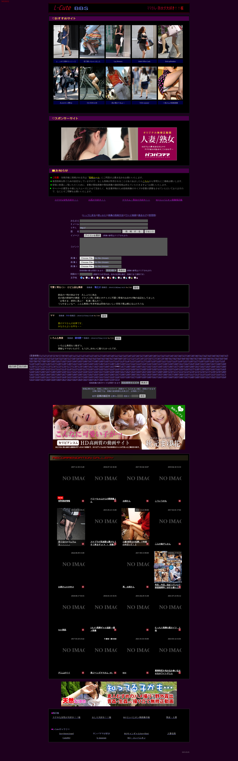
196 (170, 370)
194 (159, 370)
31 (159, 359)
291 (85, 378)
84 (183, 362)
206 (223, 370)
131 (217, 364)
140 (69, 367)
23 (125, 359)
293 (96, 378)
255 (90, 375)
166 (207, 367)
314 (207, 378)
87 (196, 362)
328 (85, 380)
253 (79, 375)
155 (149, 367)
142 (79, 367)
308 (175, 378)
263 (133, 375)
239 (202, 372)
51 (44, 362)
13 (83, 359)
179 (79, 370)
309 (181, 378)
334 (117, 380)
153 (138, 367)
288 (69, 378)
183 (101, 370)
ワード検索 (130, 215)
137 (53, 367)
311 (191, 378)
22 (121, 359)
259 (112, 375)
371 (117, 383)
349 (197, 380)
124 (180, 364)
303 (149, 378)
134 (37, 367)
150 (122, 367)
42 (205, 359)
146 (101, 367)
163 (191, 367)
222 (111, 372)
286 (58, 378)
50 (40, 362)
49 (36, 362)
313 (202, 378)
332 (106, 380)
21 (116, 359)
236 (186, 372)
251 (69, 375)
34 (171, 359)
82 (175, 362)
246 (42, 375)
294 (101, 378)
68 (116, 362)
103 (69, 364)
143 (85, 367)
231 (159, 372)
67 (112, 362)
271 (175, 375)
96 (36, 364)
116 (137, 364)
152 (133, 367)
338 (138, 380)
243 (223, 372)
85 (188, 362)
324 (64, 380)
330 (96, 380)
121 (164, 364)
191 (143, 370)
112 (116, 364)
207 (32, 372)
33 (167, 359)
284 (48, 378)
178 (74, 370)
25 (133, 359)
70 (124, 362)
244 (32, 375)
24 (129, 359)
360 (58, 383)
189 (133, 370)
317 (223, 378)
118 (148, 364)
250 (64, 375)
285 (53, 378)
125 (185, 364)
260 (117, 375)
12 (78, 359)
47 (226, 359)
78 (158, 362)
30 (154, 359)
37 (184, 359)
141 (74, 367)
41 (201, 359)
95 (31, 364)
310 (186, 378)
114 (127, 364)
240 (207, 372)
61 (86, 362)
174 (53, 370)
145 (96, 367)
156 (154, 367)
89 (204, 362)
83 (179, 362)
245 (37, 375)
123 (174, 364)
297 (117, 378)
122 (169, 364)
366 (90, 383)
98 (44, 364)
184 (106, 370)
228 (143, 372)
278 (213, 375)
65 (103, 362)
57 (69, 362)
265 (143, 375)
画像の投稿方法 (115, 215)
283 (42, 378)
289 (74, 378)
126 (190, 364)
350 (202, 380)
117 (143, 364)
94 (225, 362)
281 (32, 378)
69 (120, 362)
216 (79, 372)
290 (79, 378)
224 (122, 372)
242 (218, 372)
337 (133, 380)
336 (127, 380)
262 (127, 375)
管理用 (152, 215)
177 (69, 370)
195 (165, 370)
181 (90, 370)
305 (159, 378)
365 (85, 383)
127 (196, 364)
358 (48, 383)
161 (181, 367)
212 (58, 372)
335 (122, 380)
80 (166, 362)
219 (95, 372)
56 (65, 362)
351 (207, 380)
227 (138, 372)
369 (106, 383)
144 (90, 367)
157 (159, 367)
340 (149, 380)
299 (127, 378)
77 (154, 362)
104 (74, 364)
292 (90, 378)
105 (79, 364)
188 (127, 370)
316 (218, 378)
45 (218, 359)
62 (90, 362)
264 (138, 375)
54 (57, 362)
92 (217, 362)
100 (53, 364)
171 (37, 370)
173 (48, 370)
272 (181, 375)
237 (191, 372)
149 (117, 367)
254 (85, 375)
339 (143, 380)
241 (213, 372)
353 (218, 380)
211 (53, 372)
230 (154, 372)
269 (165, 375)
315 (213, 378)
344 (170, 380)
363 (74, 383)
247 (48, 375)
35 (176, 359)
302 (143, 378)
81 (171, 362)
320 (42, 380)
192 (149, 370)
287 (64, 378)
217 (85, 372)
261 (122, 375)
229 (149, 372)
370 (112, 383)
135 (42, 367)
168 (218, 367)
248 (53, 375)
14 (87, 359)
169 (223, 367)
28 (146, 359)
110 (106, 364)
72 (133, 362)
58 (74, 362)
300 (133, 378)
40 (197, 359)
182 (96, 370)
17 (100, 359)
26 (138, 359)
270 (170, 375)
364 (79, 383)
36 (180, 359)
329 (90, 380)
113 (122, 364)
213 (63, 372)
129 (206, 364)
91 (213, 362)
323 (58, 380)
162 (186, 367)
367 (96, 383)
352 (213, 380)
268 (159, 375)
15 (91, 359)
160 (175, 367)
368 (101, 383)
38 (188, 359)
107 (90, 364)
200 (191, 370)
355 (32, 383)
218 (90, 372)
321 (48, 380)
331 (101, 380)
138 (58, 367)
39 (192, 359)
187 (122, 370)
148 (112, 367)
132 (222, 364)
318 (32, 380)
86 (192, 362)
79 (162, 362)
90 (209, 362)
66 (107, 362)
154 (143, 367)
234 (175, 372)
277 (207, 375)
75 (145, 362)
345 (175, 380)
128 (201, 364)
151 (127, 367)
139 (64, 367)
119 (153, 364)
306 (165, 378)
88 (200, 362)
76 (150, 362)
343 (165, 380)
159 (170, 367)
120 (158, 364)
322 (53, 380)
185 (112, 370)
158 (165, 367)
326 (74, 380)
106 (85, 364)
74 (141, 362)
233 (170, 372)
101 (58, 364)
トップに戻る (89, 215)
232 (165, 372)
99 (48, 364)
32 (163, 359)
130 (212, 364)
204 (213, 370)
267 (154, 375)
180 (85, 370)
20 (112, 359)
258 (106, 375)
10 (70, 359)
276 (202, 375)
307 (170, 378)
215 (74, 372)
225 (127, 372)
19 (108, 359)
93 (221, 362)
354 (223, 380)
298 (122, 378)
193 (154, 370)
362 (69, 383)
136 (48, 367)
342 (159, 380)
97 (40, 364)
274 (191, 375)
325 (69, 380)
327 (79, 380)
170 (32, 370)
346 (181, 380)
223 (117, 372)
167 (213, 367)
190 (138, 370)
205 (218, 370)
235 (181, 372)
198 (181, 370)
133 (32, 367)
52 (48, 362)
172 (42, 370)
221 (106, 372)
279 (218, 375)
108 (95, 364)
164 (197, 367)
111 (111, 364)
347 (186, 380)
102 (63, 364)
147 (106, 367)
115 (132, 364)
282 (37, 378)
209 (42, 372)
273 (186, 375)
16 (95, 359)
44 (214, 359)
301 (138, 378)
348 (191, 380)
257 (101, 375)
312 (197, 378)
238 (197, 372)
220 (101, 372)
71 (128, 362)
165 (202, 367)
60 (82, 362)
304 (154, 378)
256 (96, 375)
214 (69, 372)
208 (37, 372)
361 (64, 383)
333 (112, 380)
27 (142, 359)
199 (186, 370)
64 (99, 362)
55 (61, 362)
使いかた (102, 215)
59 (78, 362)
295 (106, 378)
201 (197, 370)
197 (175, 370)
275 (197, 375)
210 (48, 372)
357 (42, 383)
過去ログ (142, 215)
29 (150, 359)
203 (207, 370)
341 (154, 380)
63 (95, 362)
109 (101, 364)
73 (137, 362)
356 (37, 383)
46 (222, 359)
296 (112, 378)
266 (149, 375)
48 (31, 362)
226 (133, 372)
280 (223, 375)
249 (58, 375)
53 (52, 362)
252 (74, 375)
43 (209, 359)
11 (74, 359)
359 (53, 383)
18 (104, 359)
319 (37, 380)
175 (58, 370)
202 (202, 370)
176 (64, 370)
